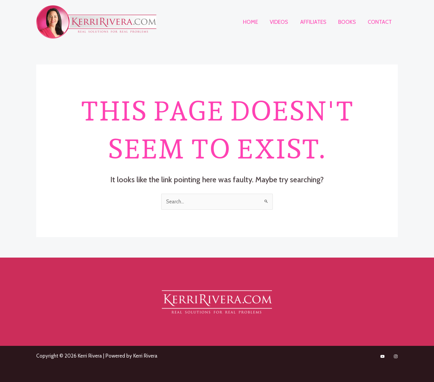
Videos (282, 22)
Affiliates (316, 22)
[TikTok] (382, 356)
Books (348, 22)
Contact (380, 22)
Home (255, 22)
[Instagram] (396, 356)
